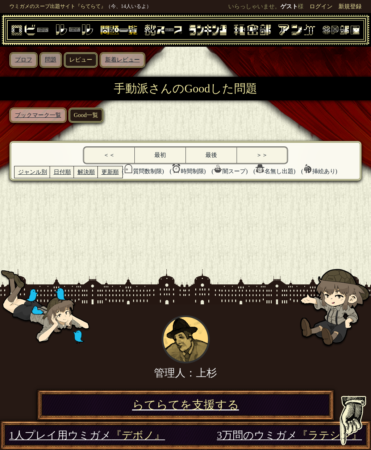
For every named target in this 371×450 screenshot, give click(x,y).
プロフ (23, 60)
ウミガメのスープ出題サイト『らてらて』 (57, 6)
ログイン (321, 6)
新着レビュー (122, 60)
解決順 (86, 172)
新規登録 (350, 6)
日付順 (62, 172)
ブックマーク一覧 (38, 115)
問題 (51, 60)
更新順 (110, 172)
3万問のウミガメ (289, 435)
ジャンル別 (32, 172)
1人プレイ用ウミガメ (87, 435)
